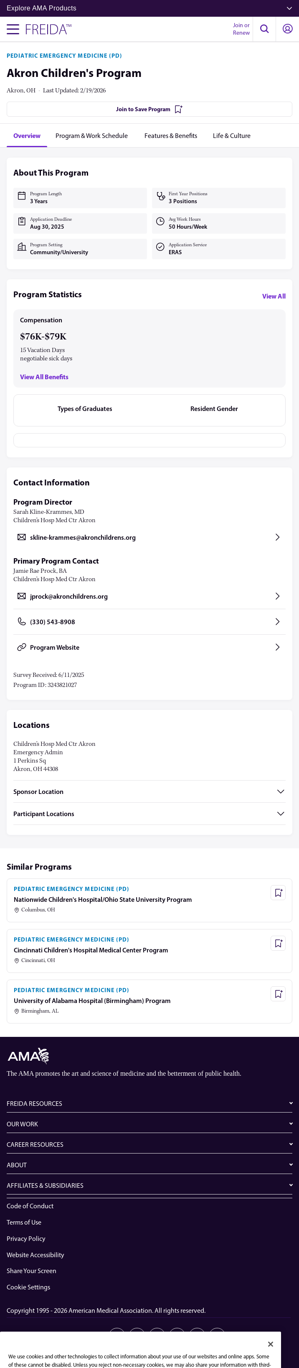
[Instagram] (177, 1336)
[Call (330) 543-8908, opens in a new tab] (149, 622)
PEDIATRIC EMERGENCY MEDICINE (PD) (64, 55)
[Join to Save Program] (149, 109)
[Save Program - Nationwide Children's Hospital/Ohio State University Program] (278, 892)
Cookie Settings (28, 1287)
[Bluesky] (217, 1336)
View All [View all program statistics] (274, 296)
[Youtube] (197, 1336)
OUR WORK (22, 1124)
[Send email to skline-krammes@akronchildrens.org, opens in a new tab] (149, 537)
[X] (137, 1336)
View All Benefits (44, 377)
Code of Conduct (30, 1206)
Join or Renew (241, 29)
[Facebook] (157, 1336)
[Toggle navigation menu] (13, 29)
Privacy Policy (26, 1239)
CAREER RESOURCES (35, 1145)
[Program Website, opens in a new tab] (149, 647)
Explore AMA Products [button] (149, 8)
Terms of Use (24, 1222)
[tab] (27, 135)
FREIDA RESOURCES (34, 1104)
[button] (264, 29)
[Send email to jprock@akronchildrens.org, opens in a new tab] (149, 596)
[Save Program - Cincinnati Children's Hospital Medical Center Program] (278, 943)
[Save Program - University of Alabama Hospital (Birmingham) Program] (278, 993)
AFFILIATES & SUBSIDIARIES (45, 1185)
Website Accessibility (35, 1255)
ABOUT (17, 1165)
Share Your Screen (31, 1271)
